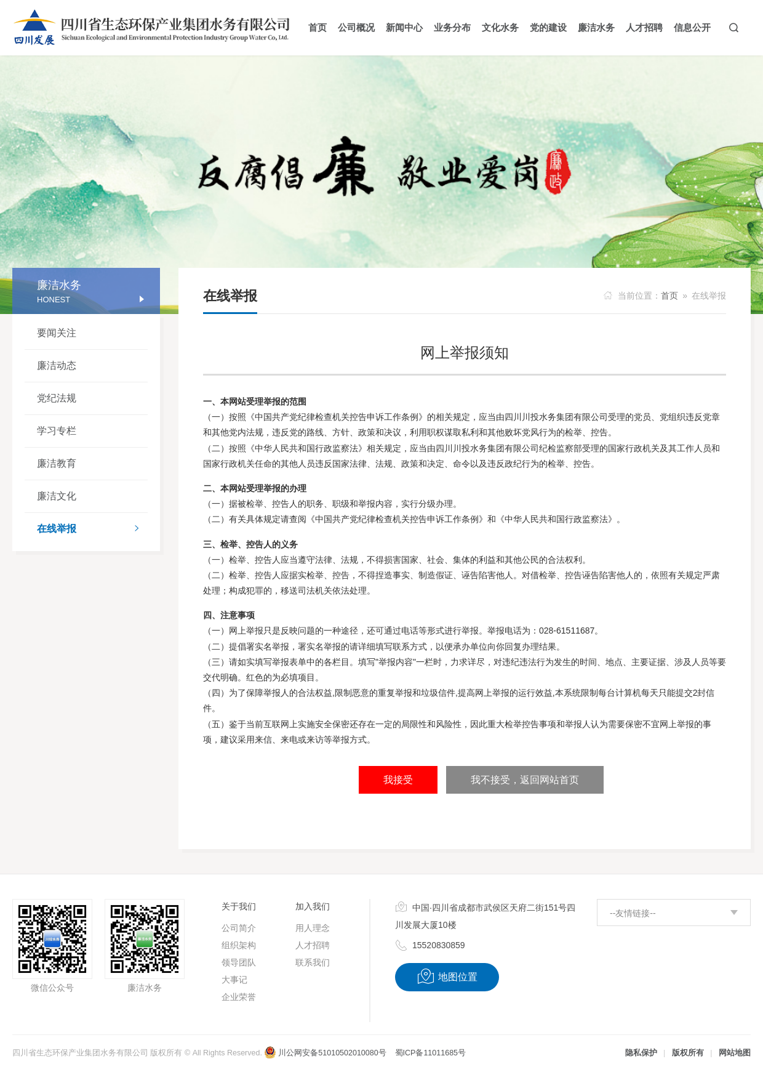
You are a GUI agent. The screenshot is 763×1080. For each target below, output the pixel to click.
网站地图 (735, 1053)
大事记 (234, 980)
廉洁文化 (56, 496)
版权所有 (688, 1053)
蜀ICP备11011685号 (430, 1053)
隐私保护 (641, 1053)
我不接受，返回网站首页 (525, 780)
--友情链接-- (633, 913)
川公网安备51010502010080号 (325, 1053)
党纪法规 (56, 398)
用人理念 (312, 928)
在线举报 (92, 529)
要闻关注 (56, 333)
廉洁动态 (56, 365)
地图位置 (447, 976)
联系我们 (312, 962)
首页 (669, 295)
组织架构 (239, 945)
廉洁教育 (56, 463)
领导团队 (239, 962)
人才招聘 (312, 945)
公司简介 (239, 928)
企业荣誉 (239, 997)
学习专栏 (56, 430)
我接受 (398, 780)
